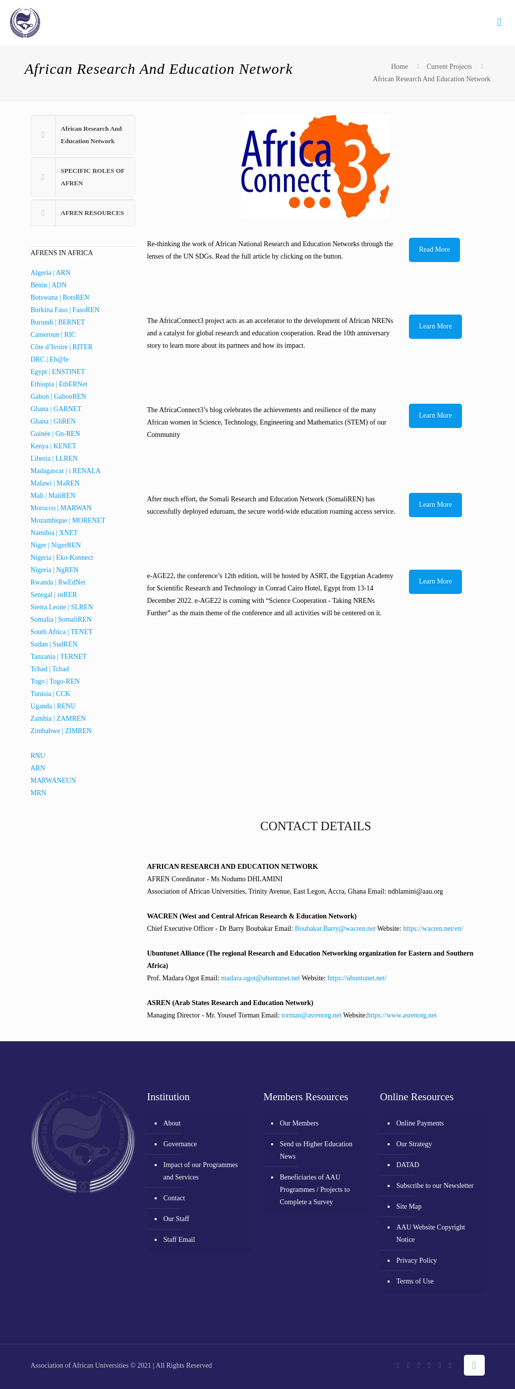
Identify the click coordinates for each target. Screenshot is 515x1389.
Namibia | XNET (54, 532)
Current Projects (449, 66)
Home (399, 66)
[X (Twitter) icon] (408, 1365)
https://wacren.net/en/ (433, 928)
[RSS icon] (450, 1365)
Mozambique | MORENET (68, 520)
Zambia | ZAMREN (58, 718)
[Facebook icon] (398, 1365)
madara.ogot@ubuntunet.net (260, 978)
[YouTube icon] (419, 1365)
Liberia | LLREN (54, 458)
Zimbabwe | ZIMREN (61, 731)
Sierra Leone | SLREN (62, 607)
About (172, 1123)
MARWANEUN (53, 780)
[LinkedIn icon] (440, 1365)
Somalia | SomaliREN (61, 619)
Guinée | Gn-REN (55, 433)
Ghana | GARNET (56, 409)
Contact (174, 1198)
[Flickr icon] (429, 1365)
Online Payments (420, 1123)
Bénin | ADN (49, 285)
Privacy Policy (417, 1260)
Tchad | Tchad (50, 669)
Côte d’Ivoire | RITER (62, 347)
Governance (180, 1144)
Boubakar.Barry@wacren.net (335, 928)
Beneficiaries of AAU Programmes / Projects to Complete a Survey (315, 1190)
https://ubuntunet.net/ (357, 978)
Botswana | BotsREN (60, 297)
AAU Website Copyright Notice (431, 1233)
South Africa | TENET (62, 632)
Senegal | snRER (54, 594)
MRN (39, 793)
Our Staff (176, 1219)
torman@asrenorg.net (312, 1015)
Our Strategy (414, 1144)
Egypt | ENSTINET (58, 371)
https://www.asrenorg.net (402, 1015)
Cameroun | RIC (53, 334)
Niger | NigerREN (56, 545)
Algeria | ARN (51, 272)
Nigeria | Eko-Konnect (62, 557)
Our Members (299, 1123)
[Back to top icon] (474, 1365)
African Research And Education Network (431, 79)
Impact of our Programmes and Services (201, 1171)
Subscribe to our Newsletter (435, 1185)
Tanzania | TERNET (59, 656)
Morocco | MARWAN (61, 508)
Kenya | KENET (53, 446)
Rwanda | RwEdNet (58, 582)
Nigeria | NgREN (55, 570)
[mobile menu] (499, 22)
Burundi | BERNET (58, 322)
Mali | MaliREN (53, 495)
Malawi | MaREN (55, 483)
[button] (83, 135)
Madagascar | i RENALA (66, 471)
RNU (38, 755)
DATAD (408, 1165)
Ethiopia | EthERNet (59, 384)
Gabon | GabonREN (58, 396)
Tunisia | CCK (50, 693)
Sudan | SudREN (54, 644)
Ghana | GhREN (53, 421)
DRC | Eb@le (50, 359)
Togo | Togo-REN (55, 681)
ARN (38, 768)
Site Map (409, 1206)
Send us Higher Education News (316, 1150)
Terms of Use (415, 1281)
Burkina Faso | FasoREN (65, 310)
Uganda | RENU (53, 706)
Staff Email (179, 1239)
